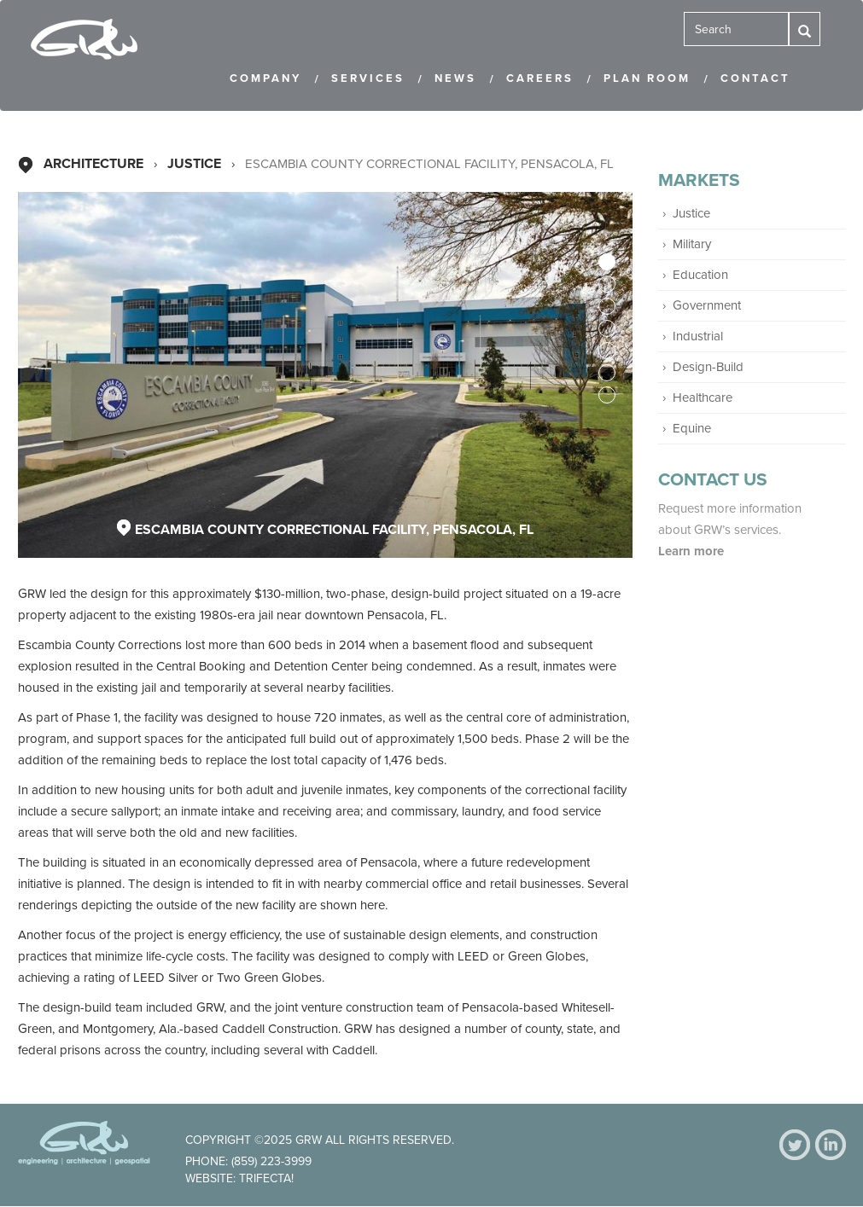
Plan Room (647, 78)
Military (692, 244)
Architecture (93, 163)
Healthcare (702, 397)
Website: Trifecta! (239, 1178)
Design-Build (708, 366)
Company (265, 78)
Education (700, 274)
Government (707, 305)
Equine (692, 428)
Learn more (692, 551)
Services (368, 78)
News (455, 78)
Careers (540, 78)
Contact (755, 78)
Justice (194, 163)
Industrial (698, 336)
